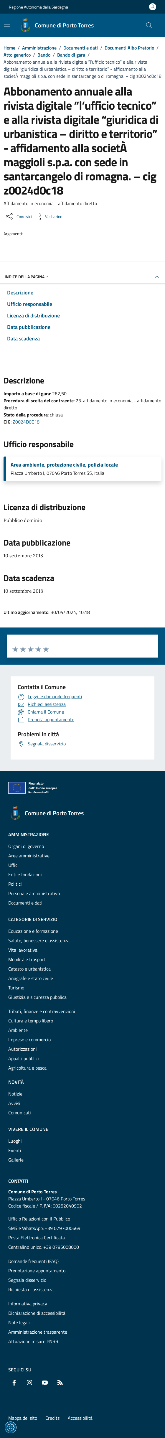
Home (9, 47)
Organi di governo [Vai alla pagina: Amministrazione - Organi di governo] (26, 846)
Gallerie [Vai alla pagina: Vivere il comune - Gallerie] (16, 1159)
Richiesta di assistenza (31, 1289)
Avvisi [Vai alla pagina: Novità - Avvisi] (14, 1103)
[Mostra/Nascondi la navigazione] (7, 24)
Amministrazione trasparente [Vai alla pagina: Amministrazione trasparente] (37, 1331)
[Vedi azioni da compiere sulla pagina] (49, 216)
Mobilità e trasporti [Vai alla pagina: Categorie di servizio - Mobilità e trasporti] (27, 959)
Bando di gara (71, 54)
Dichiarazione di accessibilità (36, 1313)
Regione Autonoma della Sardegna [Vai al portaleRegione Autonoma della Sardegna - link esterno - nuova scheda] (38, 7)
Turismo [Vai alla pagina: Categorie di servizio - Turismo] (16, 987)
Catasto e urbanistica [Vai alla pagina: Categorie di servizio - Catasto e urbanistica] (29, 968)
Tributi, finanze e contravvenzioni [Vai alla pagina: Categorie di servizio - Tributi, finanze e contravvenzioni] (41, 1011)
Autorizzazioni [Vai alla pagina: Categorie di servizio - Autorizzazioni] (22, 1048)
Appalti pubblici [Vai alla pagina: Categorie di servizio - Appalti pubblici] (23, 1058)
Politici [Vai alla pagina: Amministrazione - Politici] (15, 883)
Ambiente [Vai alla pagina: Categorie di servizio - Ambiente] (18, 1030)
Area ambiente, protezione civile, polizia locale (64, 464)
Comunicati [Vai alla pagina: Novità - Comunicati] (19, 1112)
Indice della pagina (27, 277)
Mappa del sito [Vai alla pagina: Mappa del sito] (22, 1417)
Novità (16, 1081)
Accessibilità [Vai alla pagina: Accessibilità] (80, 1417)
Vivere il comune (28, 1129)
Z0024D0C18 (26, 421)
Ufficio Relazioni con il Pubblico (39, 1218)
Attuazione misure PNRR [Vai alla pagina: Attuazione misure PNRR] (33, 1341)
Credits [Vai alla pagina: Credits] (52, 1417)
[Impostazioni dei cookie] (10, 1427)
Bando (43, 54)
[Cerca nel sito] (149, 25)
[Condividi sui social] (18, 216)
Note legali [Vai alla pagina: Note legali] (19, 1322)
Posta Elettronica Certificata (36, 1237)
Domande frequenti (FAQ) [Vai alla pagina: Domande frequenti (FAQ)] (33, 1261)
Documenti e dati (80, 47)
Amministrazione (39, 47)
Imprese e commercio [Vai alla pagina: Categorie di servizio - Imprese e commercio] (29, 1039)
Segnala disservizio (27, 1280)
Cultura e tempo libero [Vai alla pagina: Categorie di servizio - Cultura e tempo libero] (30, 1020)
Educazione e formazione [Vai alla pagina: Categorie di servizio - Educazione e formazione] (33, 931)
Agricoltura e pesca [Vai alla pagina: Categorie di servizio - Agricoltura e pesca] (27, 1067)
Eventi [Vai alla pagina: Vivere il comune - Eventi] (14, 1150)
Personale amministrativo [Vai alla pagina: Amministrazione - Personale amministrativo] (34, 893)
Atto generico (17, 54)
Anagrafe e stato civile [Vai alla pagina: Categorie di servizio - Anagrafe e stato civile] (30, 978)
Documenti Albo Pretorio (129, 47)
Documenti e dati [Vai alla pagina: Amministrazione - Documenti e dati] (25, 902)
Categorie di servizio (32, 919)
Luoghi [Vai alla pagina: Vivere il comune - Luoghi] (15, 1140)
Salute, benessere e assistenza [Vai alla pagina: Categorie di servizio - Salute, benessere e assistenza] (39, 940)
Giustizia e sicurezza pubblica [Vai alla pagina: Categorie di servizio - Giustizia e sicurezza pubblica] (37, 997)
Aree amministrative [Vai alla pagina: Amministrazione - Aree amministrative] (29, 855)
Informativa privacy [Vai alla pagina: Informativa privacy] (27, 1303)
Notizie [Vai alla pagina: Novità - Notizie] (15, 1093)
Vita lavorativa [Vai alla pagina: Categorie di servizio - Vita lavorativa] (22, 949)
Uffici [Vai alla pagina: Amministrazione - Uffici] (13, 865)
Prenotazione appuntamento (36, 1270)
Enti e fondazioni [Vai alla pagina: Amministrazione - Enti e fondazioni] (25, 874)
